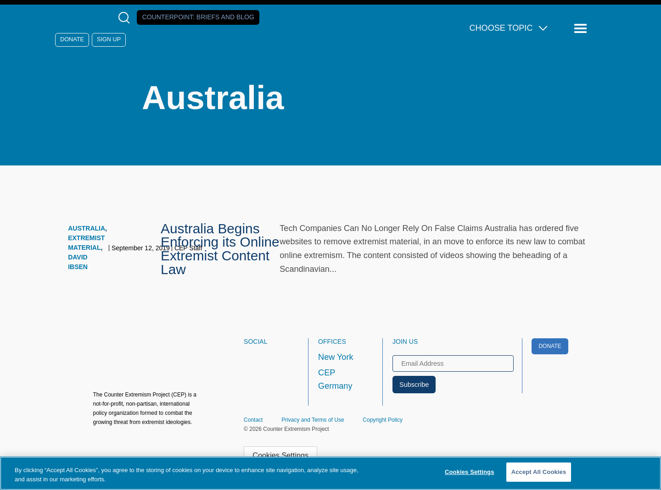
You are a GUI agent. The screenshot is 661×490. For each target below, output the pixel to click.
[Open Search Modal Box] (126, 17)
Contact (253, 420)
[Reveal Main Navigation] (581, 28)
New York (335, 357)
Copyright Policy (383, 420)
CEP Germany (335, 379)
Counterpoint (198, 17)
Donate (72, 39)
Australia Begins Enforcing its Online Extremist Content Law (220, 249)
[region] (330, 473)
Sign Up (109, 39)
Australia (86, 228)
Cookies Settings (280, 455)
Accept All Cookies (538, 471)
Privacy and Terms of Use (312, 420)
